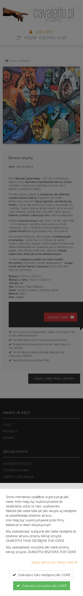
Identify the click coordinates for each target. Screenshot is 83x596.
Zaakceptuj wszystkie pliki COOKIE (41, 585)
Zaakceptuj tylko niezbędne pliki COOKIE (41, 575)
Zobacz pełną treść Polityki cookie (54, 562)
